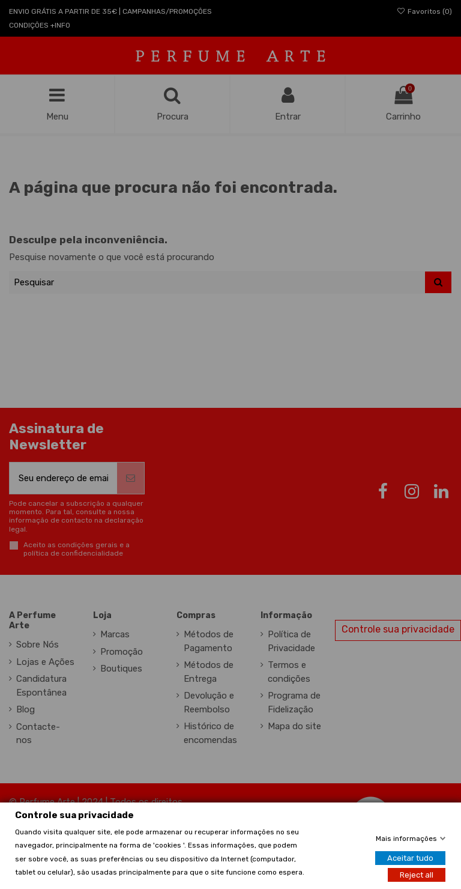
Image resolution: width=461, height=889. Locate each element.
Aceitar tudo (410, 858)
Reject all (416, 874)
